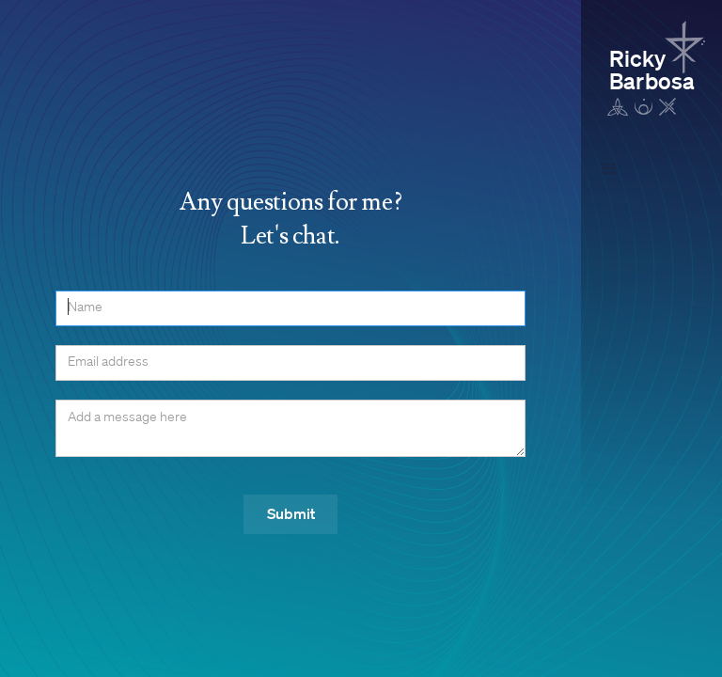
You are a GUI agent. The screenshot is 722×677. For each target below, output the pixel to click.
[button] (609, 169)
